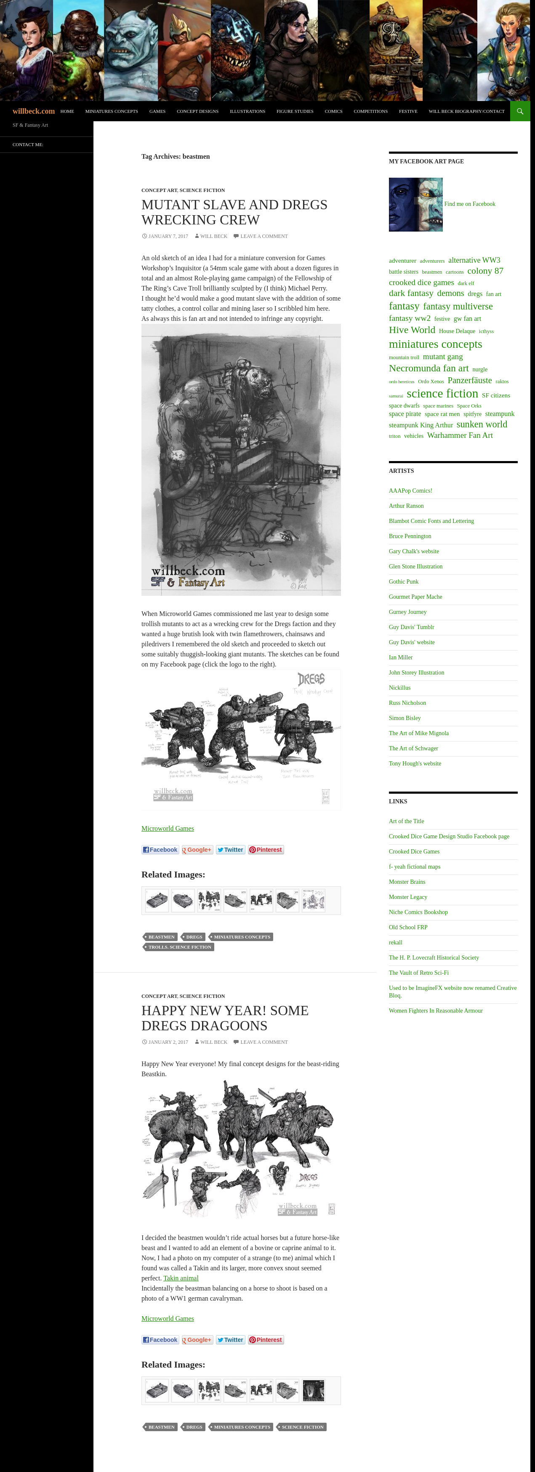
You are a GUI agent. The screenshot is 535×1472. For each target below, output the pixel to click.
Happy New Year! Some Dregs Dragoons (225, 1018)
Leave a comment (263, 236)
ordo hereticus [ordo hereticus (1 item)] (402, 381)
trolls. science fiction (180, 946)
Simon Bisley (405, 718)
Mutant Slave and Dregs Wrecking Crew (234, 212)
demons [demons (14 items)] (450, 293)
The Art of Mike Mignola (419, 733)
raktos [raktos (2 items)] (502, 381)
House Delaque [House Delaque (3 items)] (457, 331)
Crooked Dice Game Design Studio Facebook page (449, 836)
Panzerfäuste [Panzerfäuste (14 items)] (469, 380)
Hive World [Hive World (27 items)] (412, 329)
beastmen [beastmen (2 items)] (432, 272)
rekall (395, 942)
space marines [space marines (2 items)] (438, 406)
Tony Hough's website (415, 763)
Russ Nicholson (407, 703)
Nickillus (399, 688)
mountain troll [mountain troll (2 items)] (404, 357)
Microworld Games (167, 828)
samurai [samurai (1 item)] (396, 396)
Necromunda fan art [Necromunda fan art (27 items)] (429, 368)
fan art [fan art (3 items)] (493, 294)
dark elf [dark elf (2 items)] (466, 283)
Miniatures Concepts (111, 111)
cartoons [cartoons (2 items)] (455, 272)
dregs (194, 936)
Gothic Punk (403, 582)
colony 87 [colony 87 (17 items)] (486, 271)
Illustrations (247, 111)
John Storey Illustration (416, 672)
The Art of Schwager (413, 748)
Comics (334, 111)
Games (157, 111)
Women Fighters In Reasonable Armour (436, 1011)
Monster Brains (407, 882)
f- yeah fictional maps (414, 867)
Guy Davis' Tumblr (411, 627)
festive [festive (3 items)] (442, 318)
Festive (408, 111)
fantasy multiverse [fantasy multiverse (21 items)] (458, 306)
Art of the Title (406, 821)
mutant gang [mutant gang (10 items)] (443, 356)
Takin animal (181, 1278)
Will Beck (214, 236)
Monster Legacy (408, 897)
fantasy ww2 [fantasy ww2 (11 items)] (410, 318)
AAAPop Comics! (410, 491)
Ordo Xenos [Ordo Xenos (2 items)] (431, 381)
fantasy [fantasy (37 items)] (404, 306)
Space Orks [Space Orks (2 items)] (469, 406)
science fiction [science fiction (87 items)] (442, 393)
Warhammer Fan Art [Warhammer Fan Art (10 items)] (460, 435)
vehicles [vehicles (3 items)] (413, 435)
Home (67, 111)
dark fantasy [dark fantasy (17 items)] (411, 293)
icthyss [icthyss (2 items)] (486, 331)
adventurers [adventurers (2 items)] (432, 261)
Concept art (159, 190)
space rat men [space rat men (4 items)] (442, 413)
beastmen (162, 936)
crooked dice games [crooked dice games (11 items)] (421, 282)
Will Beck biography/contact (467, 111)
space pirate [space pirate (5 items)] (405, 413)
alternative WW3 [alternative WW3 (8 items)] (474, 260)
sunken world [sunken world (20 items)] (482, 424)
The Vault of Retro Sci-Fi (419, 973)
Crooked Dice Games (414, 851)
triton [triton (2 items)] (395, 436)
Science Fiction (202, 190)
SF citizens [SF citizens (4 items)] (496, 395)
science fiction (303, 1426)
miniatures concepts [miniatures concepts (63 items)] (435, 343)
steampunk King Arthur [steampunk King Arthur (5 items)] (421, 425)
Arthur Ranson (406, 506)
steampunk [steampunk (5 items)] (500, 413)
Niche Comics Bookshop (418, 912)
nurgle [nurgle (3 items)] (479, 369)
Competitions (371, 111)
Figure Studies (295, 111)
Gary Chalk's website (414, 551)
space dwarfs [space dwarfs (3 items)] (404, 405)
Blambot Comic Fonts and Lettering (431, 521)
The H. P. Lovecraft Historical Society (434, 958)
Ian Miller (401, 657)
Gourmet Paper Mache (415, 597)
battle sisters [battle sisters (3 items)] (403, 271)
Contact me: (28, 144)
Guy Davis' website (412, 642)
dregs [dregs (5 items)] (475, 293)
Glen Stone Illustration (416, 566)
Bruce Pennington (410, 536)
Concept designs (197, 111)
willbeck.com (34, 111)
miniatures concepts (242, 936)
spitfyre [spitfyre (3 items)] (472, 414)
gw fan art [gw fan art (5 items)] (467, 318)
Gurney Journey (408, 612)
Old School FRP (408, 927)
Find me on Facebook (442, 204)
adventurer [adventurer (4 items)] (402, 260)
